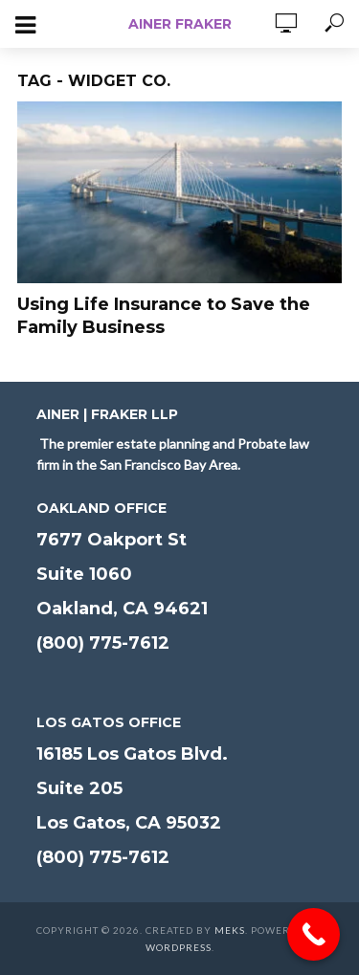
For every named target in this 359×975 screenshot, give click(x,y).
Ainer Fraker (180, 24)
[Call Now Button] (313, 934)
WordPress (179, 947)
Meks (229, 930)
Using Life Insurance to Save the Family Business (163, 316)
